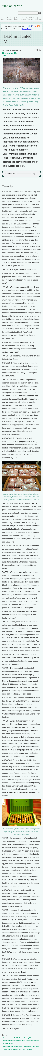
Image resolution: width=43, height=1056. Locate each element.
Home (3, 18)
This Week (10, 18)
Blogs (2, 19)
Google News (26, 29)
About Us (23, 19)
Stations (9, 19)
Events (16, 19)
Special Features (31, 18)
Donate (30, 19)
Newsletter (38, 19)
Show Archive (20, 18)
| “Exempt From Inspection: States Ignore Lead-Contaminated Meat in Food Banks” (21, 1040)
